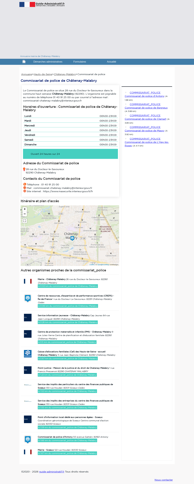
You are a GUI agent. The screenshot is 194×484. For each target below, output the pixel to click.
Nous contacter (164, 479)
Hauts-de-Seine (43, 74)
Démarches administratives (47, 61)
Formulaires (79, 61)
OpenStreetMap (103, 264)
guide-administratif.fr (51, 471)
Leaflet (91, 264)
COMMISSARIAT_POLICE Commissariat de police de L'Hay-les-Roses (147, 142)
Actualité (111, 61)
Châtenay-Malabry (65, 74)
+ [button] (25, 209)
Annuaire (26, 74)
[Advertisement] (97, 32)
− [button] (25, 214)
